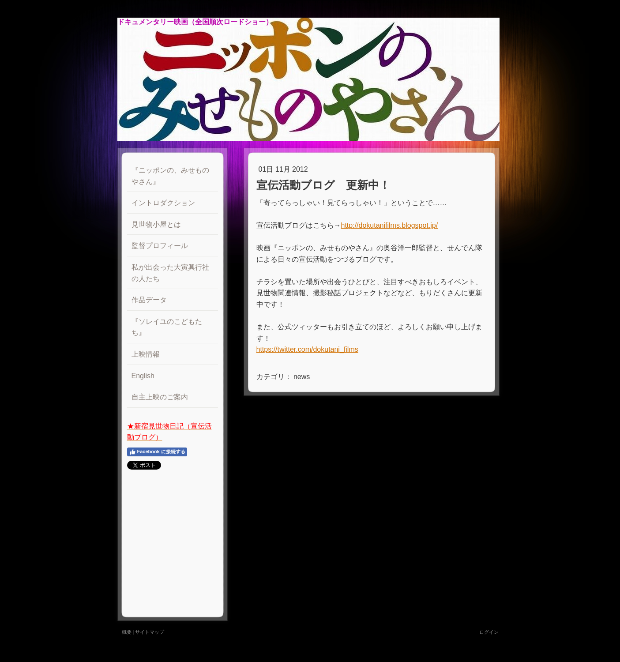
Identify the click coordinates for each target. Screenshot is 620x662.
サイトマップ (149, 632)
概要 (127, 632)
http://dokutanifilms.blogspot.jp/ (389, 225)
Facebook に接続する (157, 451)
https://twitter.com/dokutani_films (307, 349)
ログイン (489, 632)
